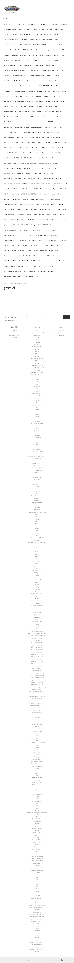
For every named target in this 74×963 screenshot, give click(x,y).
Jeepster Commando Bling (45, 271)
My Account (32, 2)
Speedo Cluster (61, 220)
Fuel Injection (8, 101)
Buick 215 (13, 50)
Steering (52, 225)
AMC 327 (6, 34)
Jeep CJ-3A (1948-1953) (11, 142)
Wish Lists (38, 2)
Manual (53, 194)
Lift (66, 189)
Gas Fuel (47, 101)
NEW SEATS (16, 199)
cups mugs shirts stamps (55, 70)
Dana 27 (56, 75)
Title (18, 245)
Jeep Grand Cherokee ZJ (46, 158)
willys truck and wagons (45, 261)
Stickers (46, 230)
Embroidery (56, 91)
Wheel (25, 256)
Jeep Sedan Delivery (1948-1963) (48, 163)
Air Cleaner (63, 24)
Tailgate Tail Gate (24, 240)
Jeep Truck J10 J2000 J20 (33, 173)
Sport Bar (13, 225)
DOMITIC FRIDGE (43, 86)
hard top (39, 111)
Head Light (14, 117)
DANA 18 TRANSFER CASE (20, 75)
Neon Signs (7, 199)
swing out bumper (9, 235)
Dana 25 (49, 75)
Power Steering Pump (10, 204)
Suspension (54, 230)
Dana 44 (25, 81)
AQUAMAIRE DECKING (26, 34)
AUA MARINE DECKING (11, 39)
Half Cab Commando (10, 111)
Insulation (48, 127)
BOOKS (60, 45)
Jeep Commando (38, 153)
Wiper (40, 266)
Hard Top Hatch (49, 111)
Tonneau (24, 245)
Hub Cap (21, 122)
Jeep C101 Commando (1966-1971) (30, 132)
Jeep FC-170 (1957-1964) (28, 158)
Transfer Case (43, 245)
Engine (64, 91)
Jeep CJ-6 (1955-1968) (10, 147)
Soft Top (38, 220)
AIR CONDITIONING (10, 29)
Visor (30, 250)
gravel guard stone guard (44, 106)
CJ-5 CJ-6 (56, 55)
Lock (12, 194)
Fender (32, 96)
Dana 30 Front (8, 81)
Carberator (14, 55)
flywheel (38, 96)
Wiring (46, 266)
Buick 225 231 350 (23, 50)
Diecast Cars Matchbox (11, 86)
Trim (61, 245)
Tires (12, 245)
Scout (64, 209)
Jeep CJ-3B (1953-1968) (28, 142)
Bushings (46, 50)
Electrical (40, 91)
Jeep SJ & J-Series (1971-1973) (26, 168)
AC (48, 24)
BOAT (16, 45)
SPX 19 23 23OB (43, 225)
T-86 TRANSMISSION (50, 235)
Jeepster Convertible (20, 183)
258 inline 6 (31, 24)
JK (66, 183)
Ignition (26, 127)
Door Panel (59, 86)
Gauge (6, 106)
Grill (55, 106)
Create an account (51, 2)
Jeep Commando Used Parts (12, 271)
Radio (61, 204)
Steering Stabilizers (24, 230)
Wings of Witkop (31, 266)
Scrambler (21, 214)
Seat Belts (55, 214)
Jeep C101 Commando (10, 132)
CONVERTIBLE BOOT (25, 65)
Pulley (37, 204)
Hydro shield (18, 127)
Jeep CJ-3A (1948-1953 (54, 137)
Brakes (6, 50)
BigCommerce (65, 960)
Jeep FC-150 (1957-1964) (11, 158)
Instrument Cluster (37, 127)
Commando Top (60, 330)
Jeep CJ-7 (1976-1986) (58, 147)
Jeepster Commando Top (59, 333)
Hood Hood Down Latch (43, 117)
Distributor (32, 86)
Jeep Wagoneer (48, 173)
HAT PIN (6, 117)
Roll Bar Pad (20, 209)
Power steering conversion (55, 199)
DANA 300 (17, 81)
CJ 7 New (48, 55)
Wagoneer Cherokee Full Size (49, 250)
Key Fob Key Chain (26, 189)
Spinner (6, 225)
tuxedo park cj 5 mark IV (19, 250)
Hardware (59, 111)
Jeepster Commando (29, 271)
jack (61, 127)
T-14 (24, 235)
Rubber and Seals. (45, 209)
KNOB (36, 189)
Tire (40, 240)
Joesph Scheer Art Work (11, 189)
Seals (48, 214)
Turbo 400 (7, 250)
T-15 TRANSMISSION (35, 235)
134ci (5, 24)
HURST (50, 122)
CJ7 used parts (19, 60)
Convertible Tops (34, 70)
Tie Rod (34, 240)
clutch (49, 60)
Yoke (51, 266)
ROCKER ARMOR (9, 209)
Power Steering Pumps (26, 204)
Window (12, 266)
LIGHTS (6, 194)
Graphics (32, 106)
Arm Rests (57, 34)
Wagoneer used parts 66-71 (12, 256)
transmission (54, 245)
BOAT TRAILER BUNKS (40, 45)
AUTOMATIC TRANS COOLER (30, 39)
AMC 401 (14, 34)
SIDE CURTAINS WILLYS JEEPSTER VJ (22, 220)
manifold (46, 194)
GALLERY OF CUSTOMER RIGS (23, 101)
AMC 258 (22, 29)
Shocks (6, 220)
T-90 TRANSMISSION (10, 240)
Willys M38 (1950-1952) (48, 256)
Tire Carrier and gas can (51, 240)
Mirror (59, 194)
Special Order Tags (49, 220)
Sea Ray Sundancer (38, 214)
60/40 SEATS (41, 24)
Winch (6, 266)
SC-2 (59, 209)
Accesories (54, 24)
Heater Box (23, 117)
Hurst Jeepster (59, 122)
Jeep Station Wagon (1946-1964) (14, 173)
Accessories (29, 276)
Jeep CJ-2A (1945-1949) (37, 137)
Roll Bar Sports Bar (31, 209)
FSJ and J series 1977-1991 (52, 96)
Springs (33, 225)
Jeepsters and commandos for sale (39, 183)
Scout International (9, 214)
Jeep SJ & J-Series (9, 168)
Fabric (21, 96)
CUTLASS (7, 75)
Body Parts (53, 45)
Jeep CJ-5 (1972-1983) (60, 142)
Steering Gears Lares (10, 230)
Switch (19, 235)
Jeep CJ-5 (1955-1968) (44, 142)
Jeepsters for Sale (57, 183)
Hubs (44, 122)
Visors (36, 250)
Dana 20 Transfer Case (38, 75)
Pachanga (25, 199)
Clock (43, 60)
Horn (53, 117)
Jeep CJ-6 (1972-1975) (42, 147)
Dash (51, 81)
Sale (36, 276)
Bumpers (39, 50)
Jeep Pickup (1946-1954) (11, 163)
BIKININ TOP (8, 45)
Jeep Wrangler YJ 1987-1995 (32, 178)
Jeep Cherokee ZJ (22, 137)
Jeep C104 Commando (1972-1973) (53, 132)
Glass (17, 106)
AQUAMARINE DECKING (44, 34)
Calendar (6, 55)
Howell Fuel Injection (10, 122)
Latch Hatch (44, 189)
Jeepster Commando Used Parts (13, 276)
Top (30, 245)
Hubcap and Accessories (33, 122)
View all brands (60, 335)
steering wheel (37, 230)
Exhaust (6, 96)
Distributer (23, 86)
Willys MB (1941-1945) (29, 261)
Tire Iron (6, 245)
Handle (33, 111)
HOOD (31, 117)
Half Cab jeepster (23, 111)
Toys (35, 245)
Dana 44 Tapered (35, 81)
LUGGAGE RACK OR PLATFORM (31, 194)
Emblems (47, 91)
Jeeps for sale (8, 183)
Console (55, 60)
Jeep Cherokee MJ (9, 137)
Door (52, 86)
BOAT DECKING (25, 45)
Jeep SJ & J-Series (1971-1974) (47, 168)
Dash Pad (57, 81)
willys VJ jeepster (60, 261)
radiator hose (45, 204)
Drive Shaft (7, 91)
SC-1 (53, 209)
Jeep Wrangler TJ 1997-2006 (12, 178)
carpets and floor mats (27, 55)
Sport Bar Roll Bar (23, 225)
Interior (55, 127)
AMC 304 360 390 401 (56, 29)
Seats (62, 214)
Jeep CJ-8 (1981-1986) (10, 153)
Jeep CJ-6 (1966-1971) (26, 147)
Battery (49, 39)
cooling (44, 70)
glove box (24, 106)
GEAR (12, 106)
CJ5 (62, 55)
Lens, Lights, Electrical (56, 189)
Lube (17, 194)
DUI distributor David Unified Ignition (24, 91)
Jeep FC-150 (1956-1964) (53, 153)
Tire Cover (63, 240)
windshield (20, 266)
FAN (26, 96)
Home (5, 283)
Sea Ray (28, 214)
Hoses (59, 117)
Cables (64, 50)
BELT (62, 39)
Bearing (56, 39)
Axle (43, 39)
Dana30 (45, 81)
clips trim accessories (32, 60)
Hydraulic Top (8, 127)
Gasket (62, 101)
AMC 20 (29, 29)
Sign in (43, 2)
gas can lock (39, 101)
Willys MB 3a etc (34, 256)
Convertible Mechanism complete (44, 65)
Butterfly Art (56, 50)
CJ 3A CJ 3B (39, 55)
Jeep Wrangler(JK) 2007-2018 (52, 178)
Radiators (54, 204)
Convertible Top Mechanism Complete (15, 70)
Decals (65, 81)
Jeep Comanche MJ (25, 153)
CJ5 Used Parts (8, 60)
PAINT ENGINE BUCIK (38, 199)
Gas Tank (55, 101)
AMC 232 (37, 29)
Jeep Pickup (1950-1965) (28, 163)
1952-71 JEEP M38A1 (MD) (17, 24)
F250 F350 (14, 96)
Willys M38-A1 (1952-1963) (12, 261)
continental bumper (10, 65)
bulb (32, 50)
